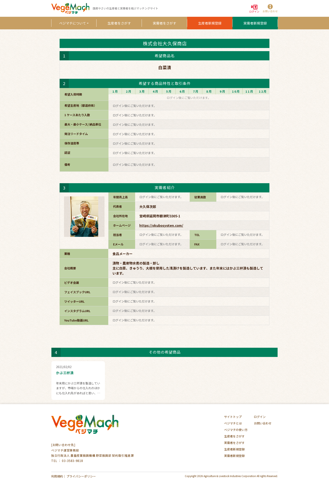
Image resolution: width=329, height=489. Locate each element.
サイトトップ (233, 417)
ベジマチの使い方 (236, 430)
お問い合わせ (263, 423)
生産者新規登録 (210, 23)
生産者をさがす (119, 23)
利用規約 (57, 476)
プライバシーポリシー (81, 476)
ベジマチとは (233, 423)
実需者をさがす (164, 23)
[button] (270, 8)
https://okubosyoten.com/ (161, 225)
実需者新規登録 (255, 23)
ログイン (260, 417)
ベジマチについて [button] (72, 23)
